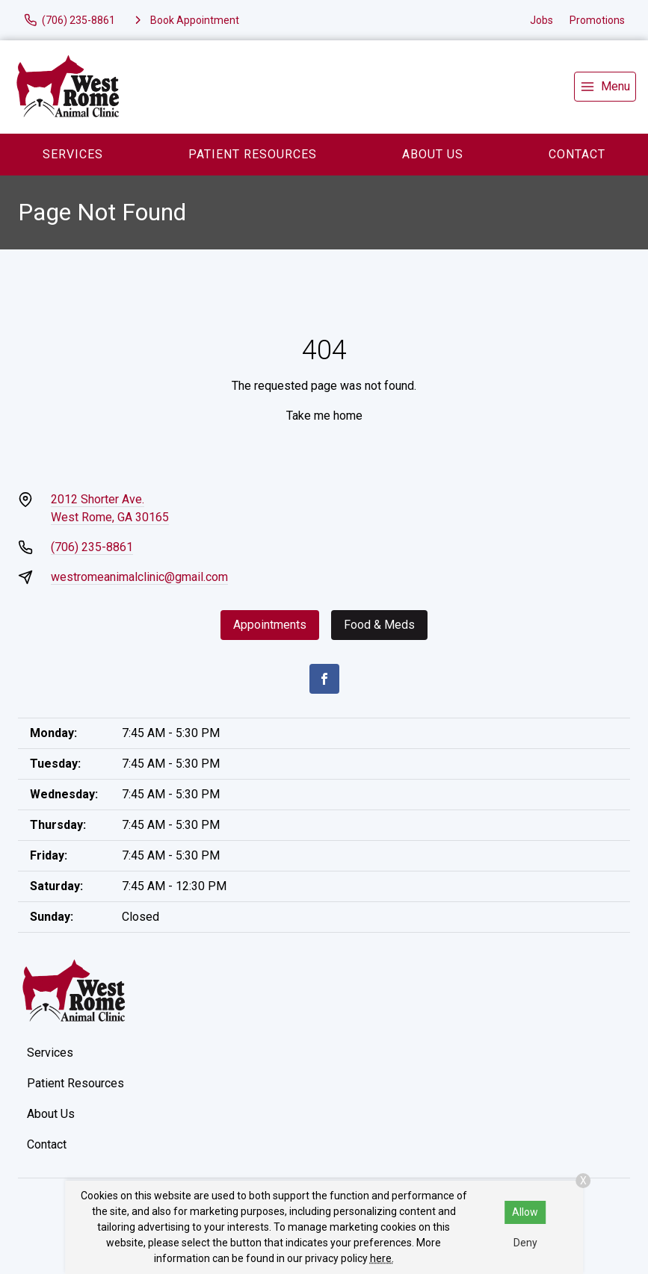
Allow (525, 1212)
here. (382, 1258)
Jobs (541, 20)
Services (73, 154)
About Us (432, 154)
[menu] (605, 87)
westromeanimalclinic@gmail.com (139, 577)
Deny (525, 1243)
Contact (577, 154)
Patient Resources (252, 154)
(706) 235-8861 (92, 547)
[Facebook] (324, 679)
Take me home (324, 415)
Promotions (597, 20)
